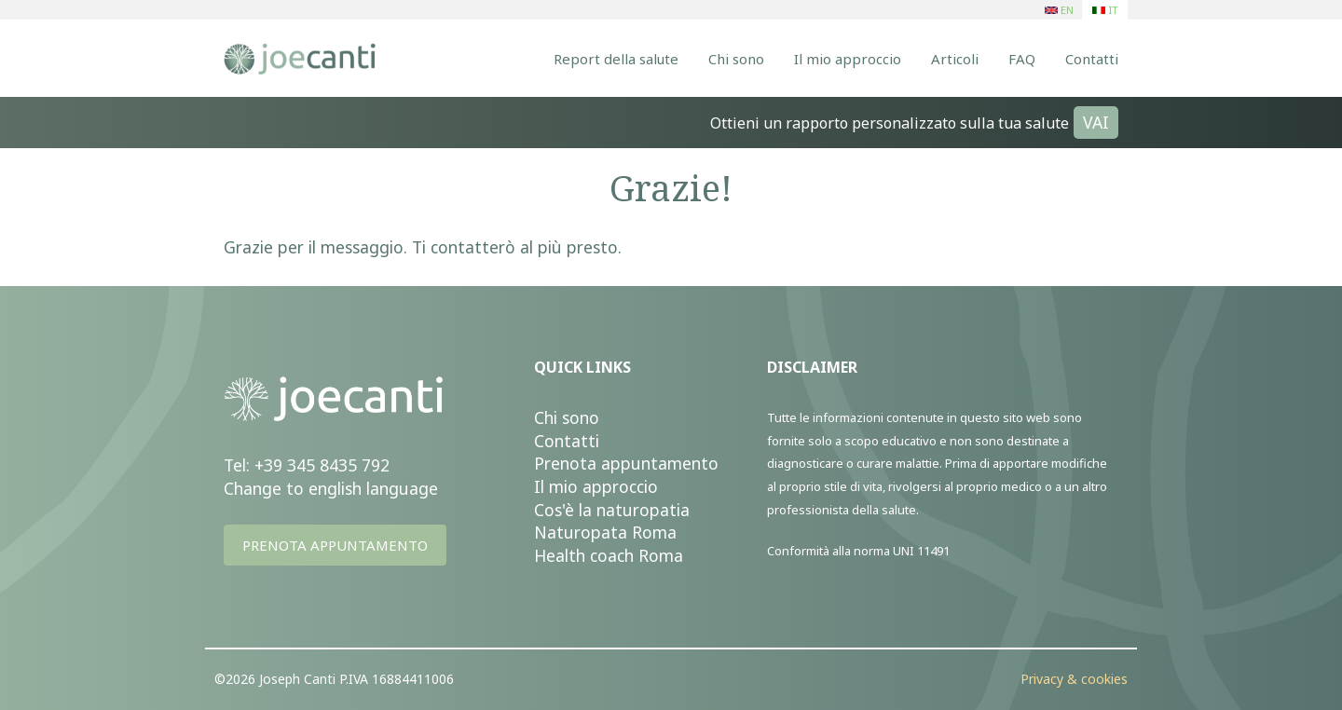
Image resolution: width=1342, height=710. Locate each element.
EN (1059, 10)
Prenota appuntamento (626, 463)
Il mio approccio (847, 58)
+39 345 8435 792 (322, 465)
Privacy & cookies (1074, 679)
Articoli (955, 58)
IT (1105, 10)
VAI (1096, 122)
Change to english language (331, 488)
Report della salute (616, 58)
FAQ (1021, 58)
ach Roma (645, 555)
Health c (565, 555)
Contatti (1091, 58)
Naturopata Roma (605, 532)
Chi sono (736, 58)
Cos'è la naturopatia (612, 509)
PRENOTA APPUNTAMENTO (335, 545)
